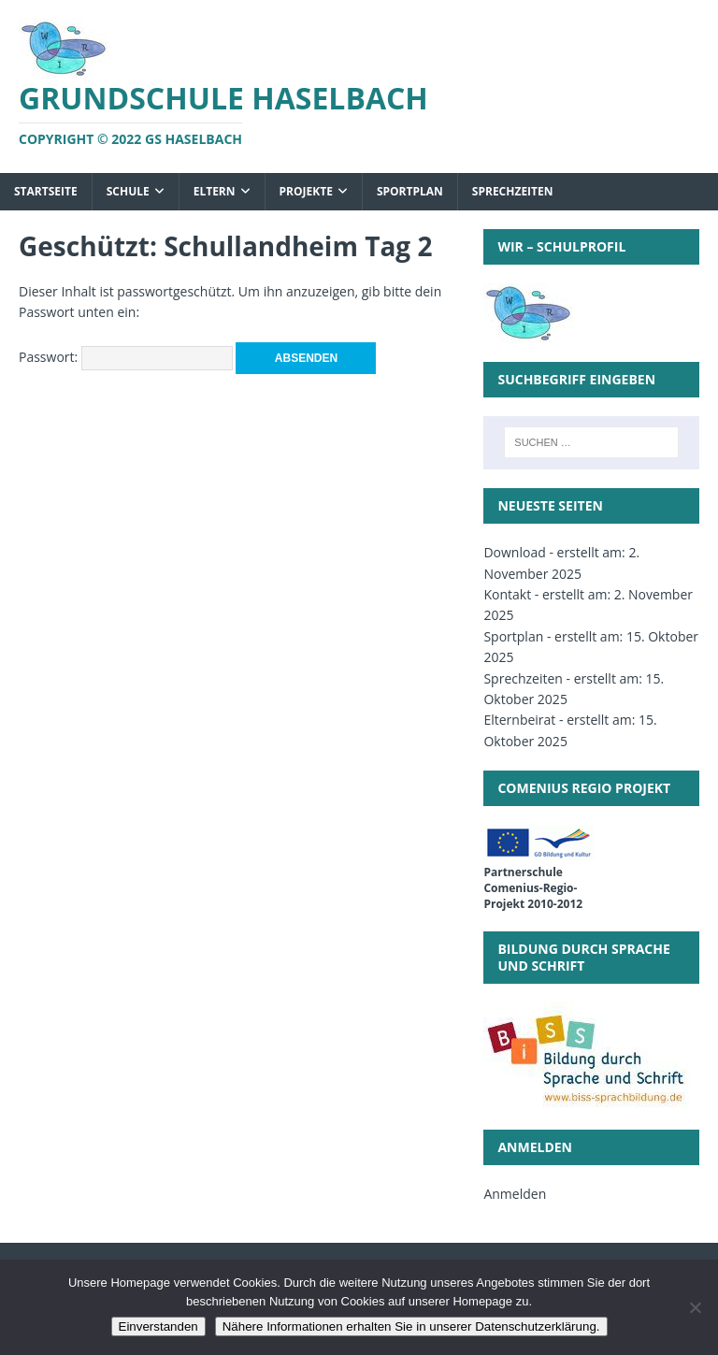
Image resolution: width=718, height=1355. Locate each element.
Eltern (215, 191)
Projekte (306, 191)
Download (514, 552)
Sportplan (410, 191)
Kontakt (507, 594)
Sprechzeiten (512, 191)
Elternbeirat (519, 719)
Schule (128, 191)
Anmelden (514, 1194)
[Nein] (694, 1307)
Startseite (46, 191)
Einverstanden (158, 1326)
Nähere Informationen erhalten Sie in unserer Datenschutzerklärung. (411, 1326)
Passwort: (126, 357)
